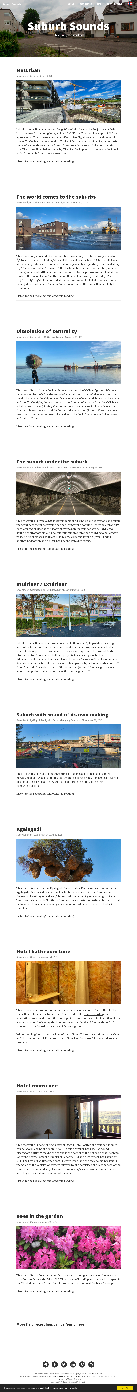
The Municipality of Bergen (65, 1376)
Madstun (90, 1373)
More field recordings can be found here (50, 1324)
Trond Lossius (114, 4)
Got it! (125, 1387)
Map (99, 4)
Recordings (86, 4)
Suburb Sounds (12, 4)
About (71, 4)
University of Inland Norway (68, 1379)
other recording (94, 1014)
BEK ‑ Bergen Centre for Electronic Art (96, 1376)
